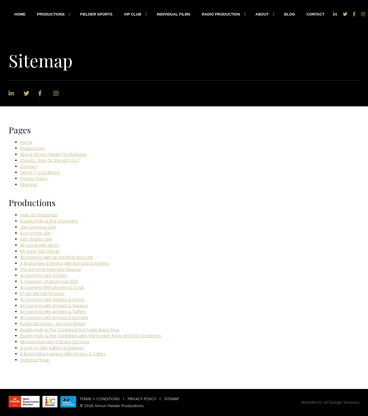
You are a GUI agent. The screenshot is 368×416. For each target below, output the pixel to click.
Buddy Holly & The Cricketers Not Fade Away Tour (69, 330)
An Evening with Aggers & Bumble (54, 318)
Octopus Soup (35, 360)
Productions (51, 14)
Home (20, 14)
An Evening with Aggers (43, 275)
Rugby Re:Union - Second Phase (52, 324)
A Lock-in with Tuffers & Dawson (52, 348)
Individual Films (173, 14)
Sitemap (28, 184)
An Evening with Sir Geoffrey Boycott (56, 257)
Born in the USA (35, 233)
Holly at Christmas (38, 215)
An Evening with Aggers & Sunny (52, 299)
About (262, 14)
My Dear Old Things (39, 251)
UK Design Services (341, 402)
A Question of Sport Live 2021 (49, 281)
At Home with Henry (39, 245)
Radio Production (221, 14)
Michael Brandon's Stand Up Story (54, 342)
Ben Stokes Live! (36, 239)
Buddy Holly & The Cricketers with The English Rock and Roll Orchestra (90, 336)
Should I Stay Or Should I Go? (49, 160)
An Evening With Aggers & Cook (52, 287)
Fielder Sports (96, 14)
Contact (316, 14)
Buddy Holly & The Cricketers (49, 221)
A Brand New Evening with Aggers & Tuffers (63, 354)
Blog (289, 14)
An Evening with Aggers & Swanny (54, 305)
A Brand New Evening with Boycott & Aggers (64, 263)
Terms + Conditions (40, 172)
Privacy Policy (34, 178)
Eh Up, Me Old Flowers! (42, 293)
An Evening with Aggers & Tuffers (53, 312)
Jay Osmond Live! (38, 227)
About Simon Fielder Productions (53, 154)
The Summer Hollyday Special (50, 269)
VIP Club (132, 14)
